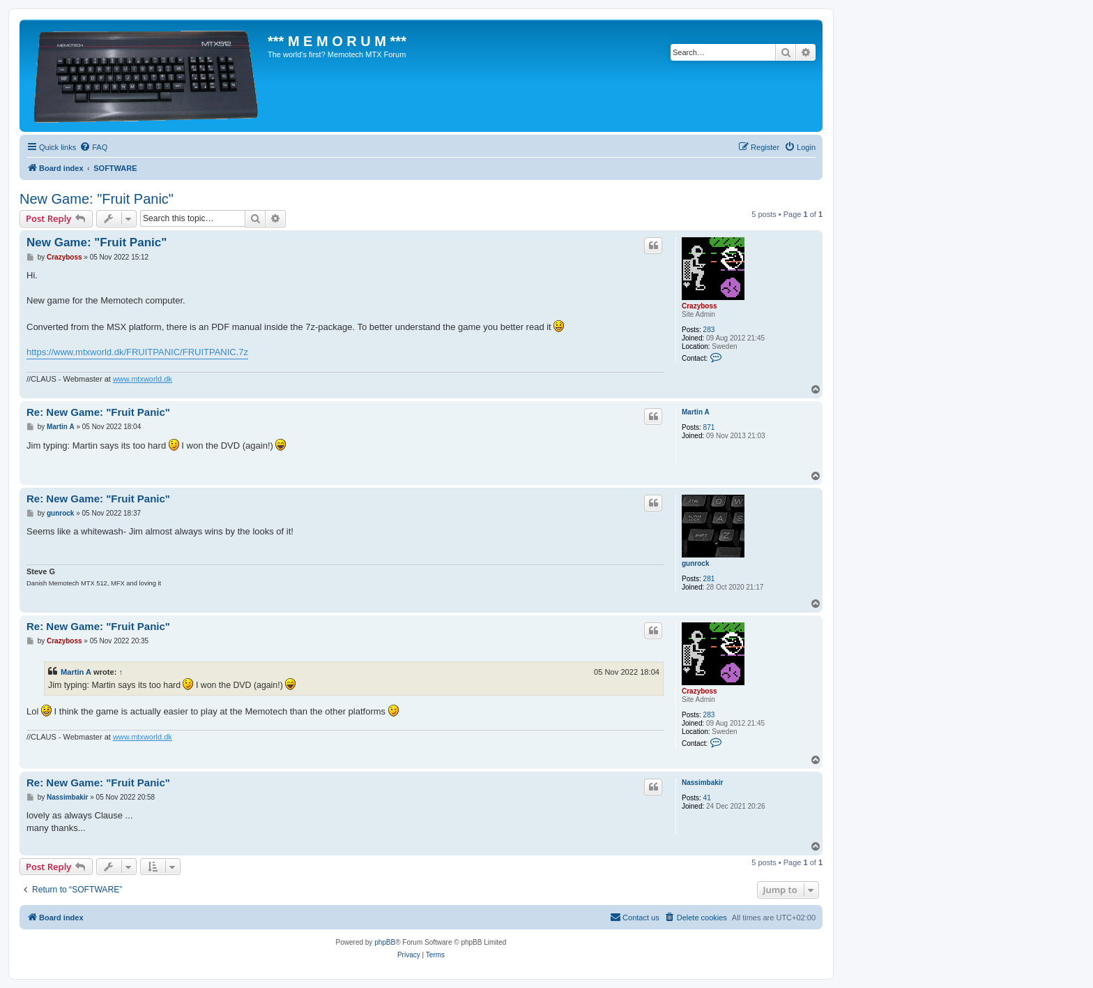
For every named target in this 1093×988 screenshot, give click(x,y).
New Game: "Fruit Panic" (97, 199)
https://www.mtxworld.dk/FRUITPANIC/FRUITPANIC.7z (137, 352)
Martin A (696, 412)
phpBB (384, 942)
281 (709, 579)
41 (707, 798)
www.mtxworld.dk (142, 379)
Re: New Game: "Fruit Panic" (98, 412)
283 (709, 330)
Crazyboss (699, 306)
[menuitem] (93, 147)
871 (709, 427)
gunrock (695, 563)
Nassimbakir (702, 782)
